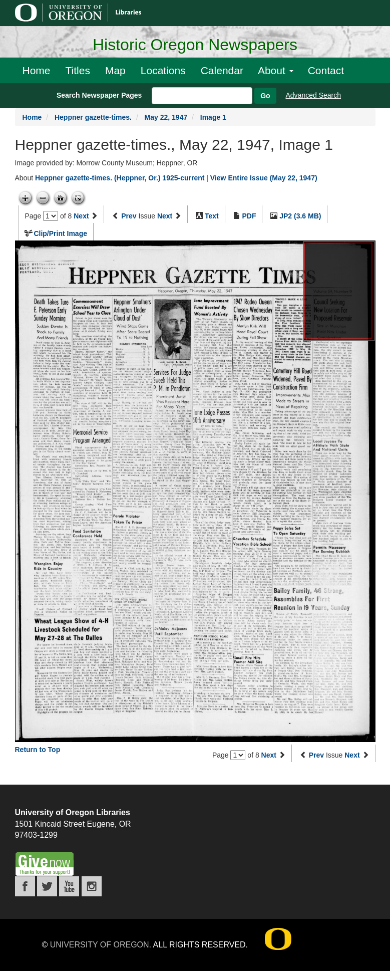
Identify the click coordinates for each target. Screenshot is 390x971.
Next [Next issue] (164, 216)
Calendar (222, 70)
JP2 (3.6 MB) (300, 216)
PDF (249, 216)
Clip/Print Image (60, 233)
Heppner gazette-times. (93, 117)
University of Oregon (99, 944)
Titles (78, 70)
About (275, 70)
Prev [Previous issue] (128, 216)
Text (212, 216)
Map (115, 70)
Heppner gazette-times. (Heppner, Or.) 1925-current (119, 178)
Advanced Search (313, 95)
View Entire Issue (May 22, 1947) (263, 178)
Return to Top (38, 750)
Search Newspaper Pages (99, 95)
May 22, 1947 (166, 117)
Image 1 (213, 117)
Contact (326, 70)
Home (37, 70)
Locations (163, 70)
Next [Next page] (81, 216)
